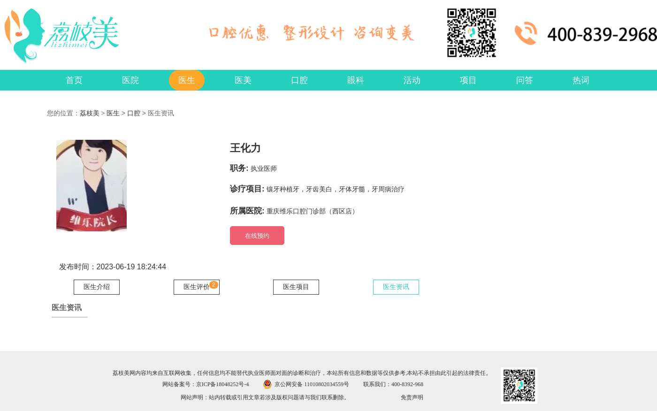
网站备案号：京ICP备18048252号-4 (205, 384)
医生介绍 (97, 286)
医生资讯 (396, 286)
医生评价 (196, 286)
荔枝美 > (93, 113)
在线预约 (257, 235)
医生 (113, 113)
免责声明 (412, 397)
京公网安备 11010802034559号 (312, 384)
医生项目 (296, 286)
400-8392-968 (407, 384)
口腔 (133, 113)
